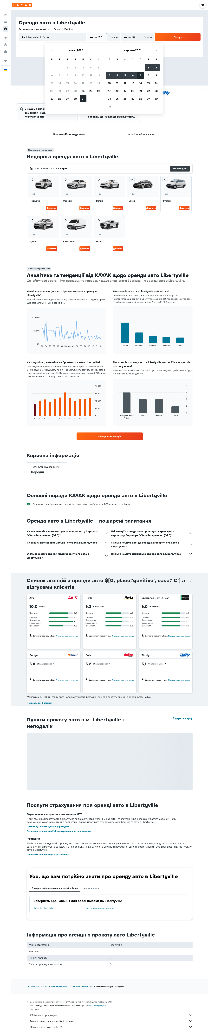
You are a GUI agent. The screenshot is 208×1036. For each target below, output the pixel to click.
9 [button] (75, 75)
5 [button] (98, 67)
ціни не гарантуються (98, 1005)
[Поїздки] (5, 61)
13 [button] (52, 83)
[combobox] (34, 29)
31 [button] (83, 98)
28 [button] (59, 98)
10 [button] (83, 75)
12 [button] (99, 75)
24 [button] (83, 91)
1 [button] (67, 67)
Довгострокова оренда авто (99, 908)
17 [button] (83, 83)
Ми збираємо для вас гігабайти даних (111, 1021)
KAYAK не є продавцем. (111, 1015)
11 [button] (91, 75)
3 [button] (83, 67)
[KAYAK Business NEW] (5, 51)
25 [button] (90, 91)
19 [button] (99, 83)
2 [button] (75, 67)
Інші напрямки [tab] (91, 888)
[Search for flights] (5, 15)
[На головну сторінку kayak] (22, 5)
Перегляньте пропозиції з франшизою (48, 854)
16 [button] (75, 83)
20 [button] (51, 91)
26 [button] (98, 91)
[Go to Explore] (5, 38)
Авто (45, 986)
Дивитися (51, 208)
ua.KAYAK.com (33, 986)
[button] (5, 5)
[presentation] (191, 580)
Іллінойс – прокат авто (82, 986)
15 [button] (67, 83)
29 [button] (67, 98)
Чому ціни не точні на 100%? (111, 1027)
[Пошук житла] (5, 22)
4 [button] (91, 67)
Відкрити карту (182, 718)
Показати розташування (67, 636)
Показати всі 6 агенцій (39, 702)
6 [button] (52, 75)
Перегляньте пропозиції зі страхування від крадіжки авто (59, 831)
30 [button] (75, 98)
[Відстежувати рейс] (5, 44)
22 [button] (67, 91)
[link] (110, 436)
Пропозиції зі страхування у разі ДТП (48, 826)
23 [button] (75, 91)
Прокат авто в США (60, 986)
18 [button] (91, 83)
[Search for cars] (5, 28)
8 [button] (67, 75)
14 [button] (59, 83)
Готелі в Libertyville (44, 908)
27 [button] (52, 98)
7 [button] (59, 75)
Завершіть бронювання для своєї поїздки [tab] (55, 888)
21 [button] (59, 91)
